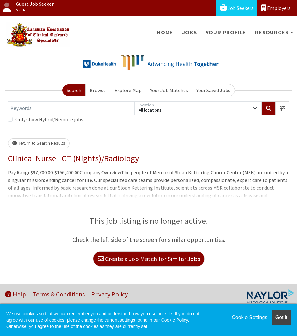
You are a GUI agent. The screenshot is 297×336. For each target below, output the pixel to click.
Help (15, 294)
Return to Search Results (38, 143)
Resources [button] (271, 32)
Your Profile (226, 32)
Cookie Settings (249, 317)
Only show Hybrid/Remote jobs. (49, 119)
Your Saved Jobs (213, 90)
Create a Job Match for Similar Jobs (149, 259)
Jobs (189, 32)
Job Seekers (237, 8)
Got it (281, 317)
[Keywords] (71, 108)
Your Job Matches (169, 90)
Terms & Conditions (59, 294)
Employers (276, 8)
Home (165, 32)
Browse (98, 90)
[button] (282, 108)
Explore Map (127, 90)
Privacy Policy (109, 294)
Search (74, 90)
